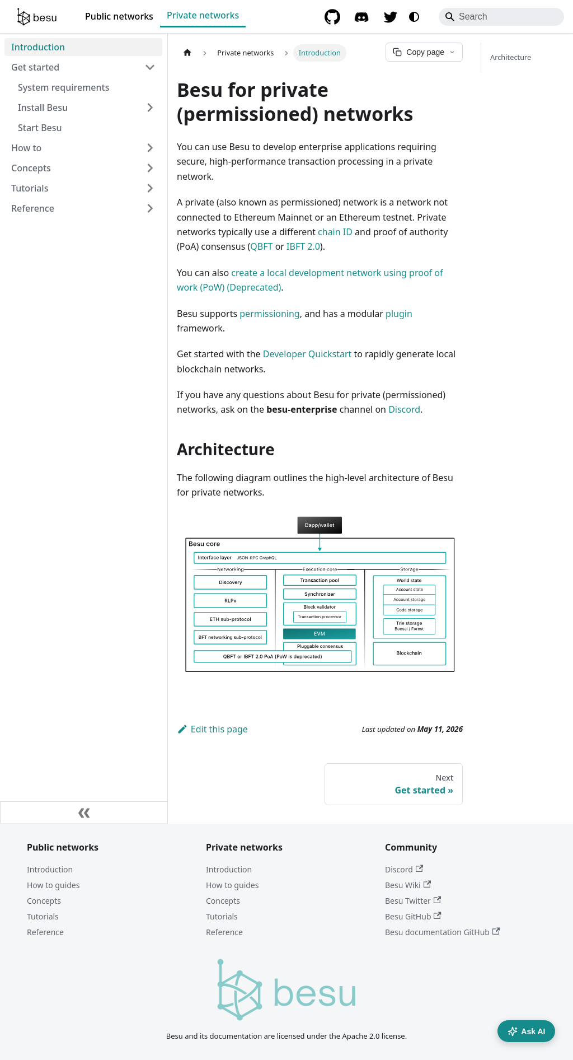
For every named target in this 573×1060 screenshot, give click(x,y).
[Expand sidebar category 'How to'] (150, 148)
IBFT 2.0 (303, 246)
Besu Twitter (413, 900)
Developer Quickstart (307, 354)
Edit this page (212, 729)
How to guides (53, 885)
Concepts (44, 900)
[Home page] (187, 53)
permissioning (269, 313)
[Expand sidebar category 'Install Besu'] (150, 107)
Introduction (50, 869)
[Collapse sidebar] (84, 812)
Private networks (203, 15)
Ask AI (526, 1031)
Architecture (510, 57)
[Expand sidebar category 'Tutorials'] (150, 188)
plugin (399, 313)
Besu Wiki (408, 885)
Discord (404, 409)
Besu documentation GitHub (442, 932)
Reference (45, 932)
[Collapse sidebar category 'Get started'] (150, 67)
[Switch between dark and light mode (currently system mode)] (414, 17)
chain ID (335, 232)
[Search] (501, 17)
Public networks (119, 16)
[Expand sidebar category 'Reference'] (150, 208)
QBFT (261, 246)
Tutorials (43, 916)
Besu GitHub (413, 916)
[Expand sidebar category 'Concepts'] (150, 168)
